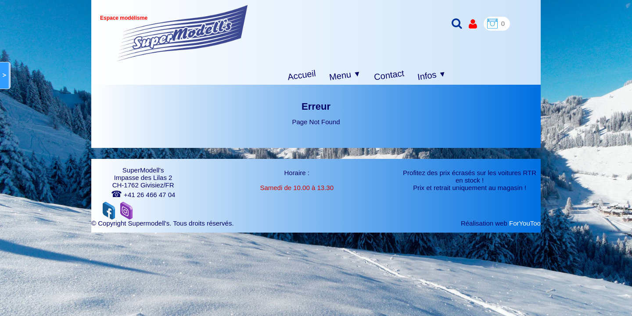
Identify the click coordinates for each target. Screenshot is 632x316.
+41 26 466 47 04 (143, 194)
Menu (345, 75)
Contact (389, 75)
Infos (432, 75)
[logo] (182, 33)
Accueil (301, 75)
